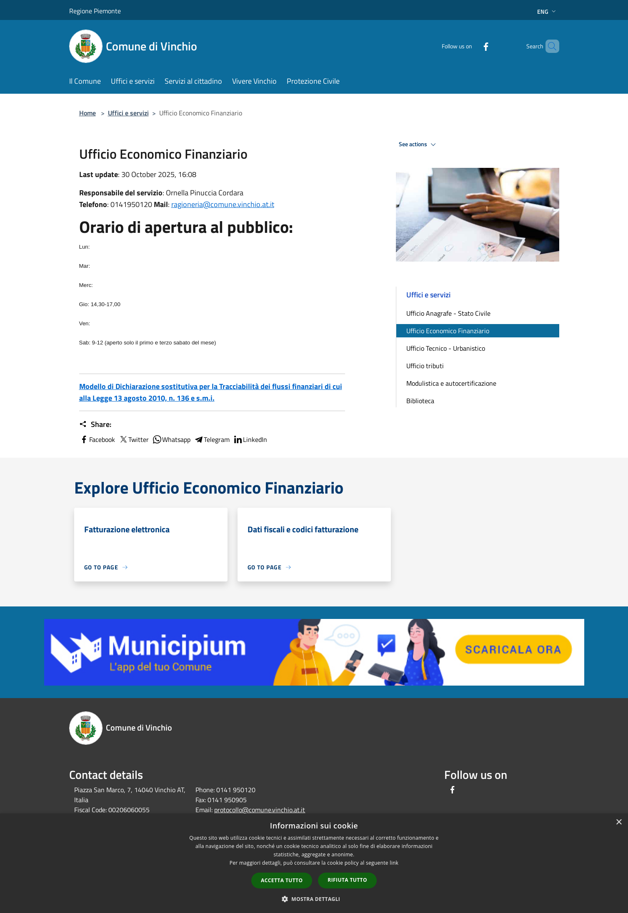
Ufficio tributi (425, 366)
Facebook (97, 439)
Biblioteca (420, 401)
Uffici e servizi (128, 113)
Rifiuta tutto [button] (347, 879)
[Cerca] (549, 46)
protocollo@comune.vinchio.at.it (259, 810)
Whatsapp (171, 439)
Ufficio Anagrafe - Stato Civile (448, 313)
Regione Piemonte (95, 11)
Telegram (212, 439)
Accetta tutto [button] (282, 880)
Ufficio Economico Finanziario (447, 331)
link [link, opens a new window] (394, 862)
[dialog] (314, 863)
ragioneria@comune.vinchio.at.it (222, 204)
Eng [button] (547, 11)
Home (87, 113)
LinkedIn (250, 439)
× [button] (618, 822)
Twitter (133, 439)
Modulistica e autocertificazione (451, 383)
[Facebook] (471, 46)
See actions (418, 145)
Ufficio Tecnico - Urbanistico (445, 348)
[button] (314, 899)
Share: (95, 424)
